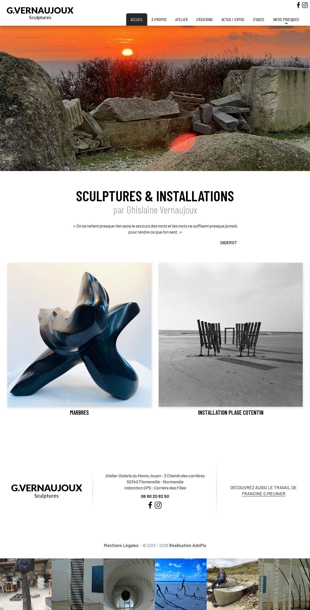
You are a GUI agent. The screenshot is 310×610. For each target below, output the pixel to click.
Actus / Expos (233, 19)
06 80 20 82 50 (155, 496)
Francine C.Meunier (263, 493)
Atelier (181, 19)
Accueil (137, 19)
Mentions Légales (121, 545)
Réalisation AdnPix (187, 545)
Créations (204, 19)
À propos (159, 19)
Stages (258, 19)
